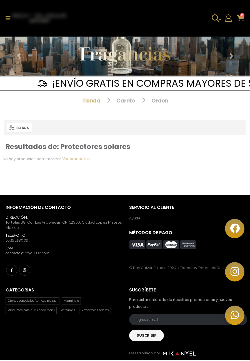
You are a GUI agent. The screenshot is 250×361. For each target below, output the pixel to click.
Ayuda (135, 218)
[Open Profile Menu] (227, 19)
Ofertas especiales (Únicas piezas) (33, 300)
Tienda (90, 95)
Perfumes (68, 310)
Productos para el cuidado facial (31, 310)
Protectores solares (95, 310)
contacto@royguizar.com (29, 253)
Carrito (126, 95)
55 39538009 (17, 240)
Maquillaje (71, 300)
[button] (214, 19)
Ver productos (78, 163)
